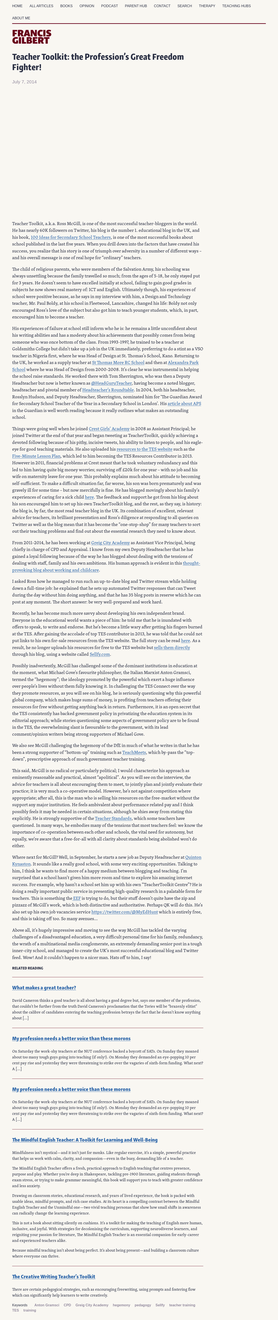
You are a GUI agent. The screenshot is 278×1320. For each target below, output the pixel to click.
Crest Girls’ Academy (109, 428)
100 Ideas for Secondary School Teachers (71, 237)
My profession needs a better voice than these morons (71, 1038)
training (29, 1310)
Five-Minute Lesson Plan (36, 456)
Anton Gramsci (46, 1305)
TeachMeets (134, 752)
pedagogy (143, 1305)
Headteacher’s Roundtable (108, 389)
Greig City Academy (110, 542)
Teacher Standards (113, 818)
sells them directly (172, 647)
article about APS (184, 403)
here (89, 497)
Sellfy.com (100, 654)
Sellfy (160, 1305)
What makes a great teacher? (44, 987)
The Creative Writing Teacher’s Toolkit (53, 1276)
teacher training (182, 1305)
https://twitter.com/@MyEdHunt (124, 911)
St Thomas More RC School (118, 362)
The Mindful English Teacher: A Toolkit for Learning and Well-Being (85, 1139)
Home (17, 6)
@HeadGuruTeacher (111, 383)
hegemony (121, 1305)
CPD (67, 1305)
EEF (76, 898)
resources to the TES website (144, 449)
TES (15, 1310)
